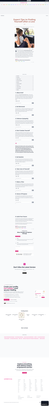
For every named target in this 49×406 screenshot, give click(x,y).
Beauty (41, 374)
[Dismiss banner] (32, 253)
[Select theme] (45, 2)
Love (18, 381)
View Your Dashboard (14, 299)
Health (18, 380)
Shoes (18, 384)
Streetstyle (43, 4)
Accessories (19, 374)
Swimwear (34, 4)
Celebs (6, 4)
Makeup (38, 4)
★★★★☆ (47, 15)
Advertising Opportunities (21, 392)
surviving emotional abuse (14, 333)
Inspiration (4, 4)
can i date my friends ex (41, 332)
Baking (11, 4)
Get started (43, 297)
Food (41, 377)
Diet (47, 4)
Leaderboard (36, 297)
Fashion (23, 4)
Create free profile (6, 299)
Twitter (21, 61)
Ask (32, 165)
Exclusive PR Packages (29, 392)
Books (45, 4)
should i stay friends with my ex (28, 332)
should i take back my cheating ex (9, 332)
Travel (17, 4)
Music (36, 4)
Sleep (13, 4)
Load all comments (18, 236)
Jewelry (36, 380)
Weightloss (42, 385)
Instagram (19, 61)
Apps (40, 4)
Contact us (19, 391)
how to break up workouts (19, 332)
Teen (18, 385)
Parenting (9, 4)
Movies (28, 4)
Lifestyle (15, 4)
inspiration (2, 15)
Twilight (30, 385)
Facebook (16, 61)
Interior (30, 4)
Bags (29, 374)
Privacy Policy (37, 392)
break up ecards (42, 333)
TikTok (23, 61)
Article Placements (38, 391)
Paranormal (20, 4)
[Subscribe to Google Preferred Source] (19, 254)
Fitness (1, 4)
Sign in (16, 301)
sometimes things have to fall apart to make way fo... (31, 333)
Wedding (36, 385)
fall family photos (26, 148)
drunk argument (6, 333)
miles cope (20, 333)
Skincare (25, 4)
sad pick (35, 332)
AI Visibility (28, 391)
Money (30, 381)
